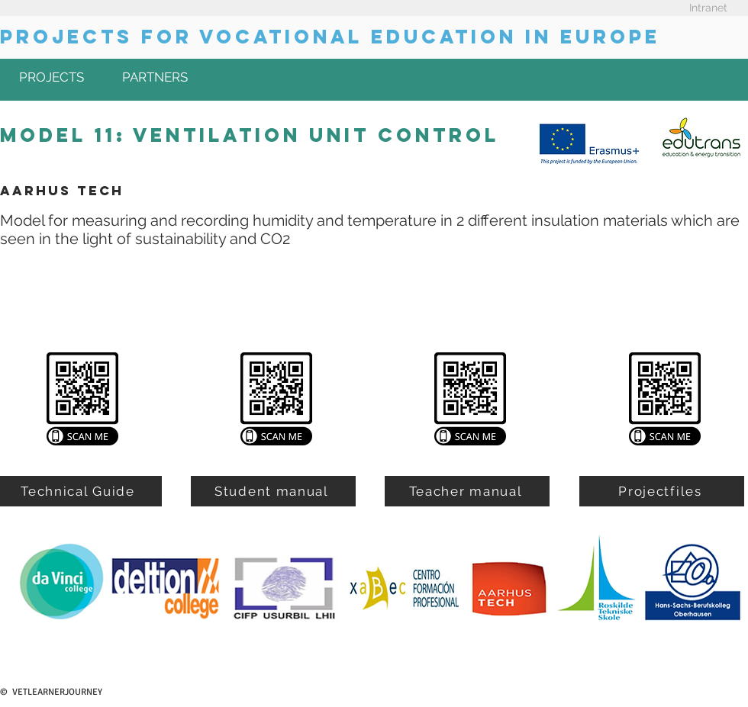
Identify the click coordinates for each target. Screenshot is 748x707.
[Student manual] (273, 491)
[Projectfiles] (661, 491)
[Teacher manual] (467, 491)
